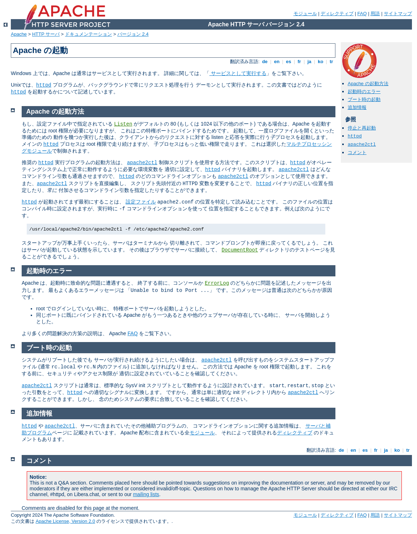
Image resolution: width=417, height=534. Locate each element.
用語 (375, 13)
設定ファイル (141, 202)
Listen (123, 124)
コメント (357, 152)
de (265, 61)
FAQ (362, 13)
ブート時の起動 (364, 99)
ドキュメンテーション (88, 34)
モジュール (305, 13)
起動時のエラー (364, 91)
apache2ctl (362, 144)
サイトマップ (398, 13)
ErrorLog (217, 283)
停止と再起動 (362, 128)
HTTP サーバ (46, 34)
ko (321, 61)
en (277, 61)
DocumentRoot (240, 250)
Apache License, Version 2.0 (65, 521)
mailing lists (146, 494)
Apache (19, 34)
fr (299, 61)
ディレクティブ (337, 13)
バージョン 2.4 (133, 34)
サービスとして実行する (237, 73)
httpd (43, 85)
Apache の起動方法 (368, 83)
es (288, 61)
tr (332, 61)
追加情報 (357, 107)
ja (309, 61)
